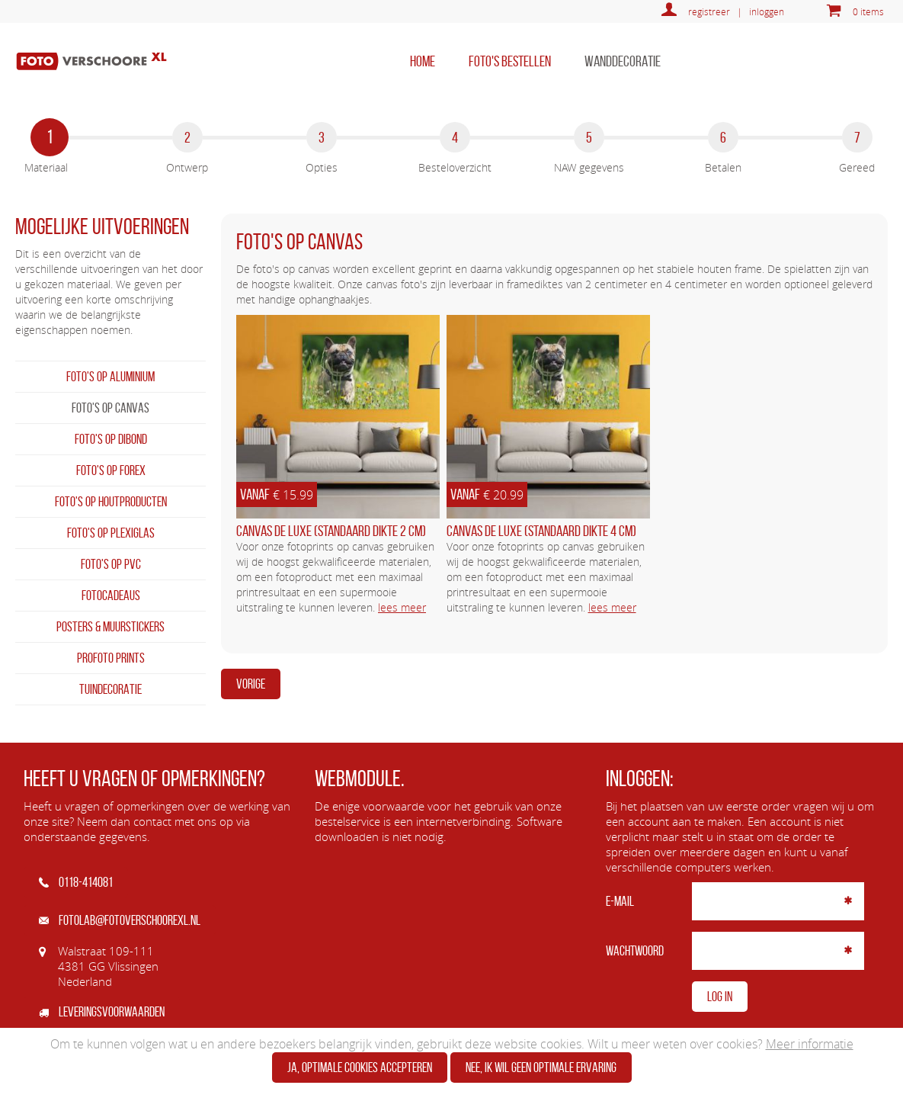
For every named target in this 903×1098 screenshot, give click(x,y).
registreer (709, 11)
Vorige (250, 684)
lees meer (402, 607)
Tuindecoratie (110, 689)
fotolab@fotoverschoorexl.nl (119, 920)
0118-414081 (76, 882)
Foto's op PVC (111, 564)
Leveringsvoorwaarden (102, 1011)
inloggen (766, 11)
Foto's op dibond (111, 439)
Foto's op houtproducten (111, 501)
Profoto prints (111, 658)
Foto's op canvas (110, 408)
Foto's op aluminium (110, 376)
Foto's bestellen (510, 61)
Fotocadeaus (111, 595)
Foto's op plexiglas (111, 533)
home (422, 61)
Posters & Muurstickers (110, 626)
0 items (868, 11)
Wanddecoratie (622, 61)
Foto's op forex (111, 470)
